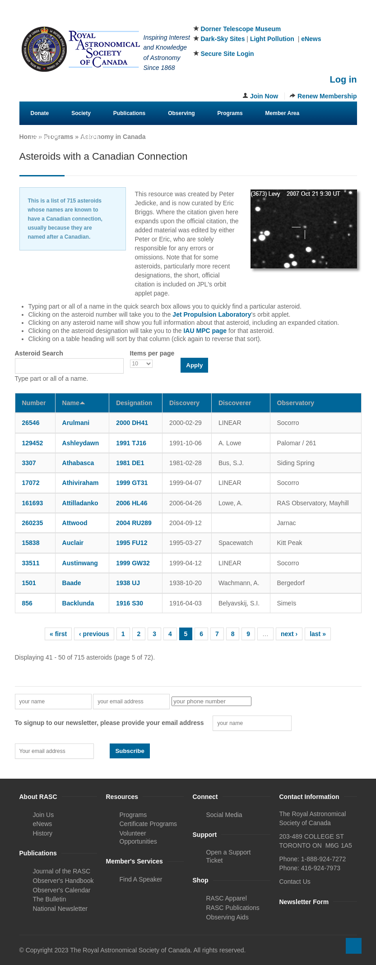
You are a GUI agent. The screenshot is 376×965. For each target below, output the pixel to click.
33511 (31, 563)
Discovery (184, 402)
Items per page (152, 353)
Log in (343, 79)
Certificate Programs (148, 823)
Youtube (350, 17)
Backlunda (78, 603)
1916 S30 (129, 603)
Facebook (306, 17)
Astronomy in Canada (113, 136)
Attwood (75, 522)
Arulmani (76, 422)
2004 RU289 (134, 522)
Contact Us (45, 137)
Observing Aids (227, 917)
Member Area (282, 113)
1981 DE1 (130, 462)
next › (289, 633)
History (43, 833)
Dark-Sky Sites (222, 38)
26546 (31, 422)
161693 (32, 503)
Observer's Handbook (63, 880)
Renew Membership (327, 96)
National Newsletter (60, 908)
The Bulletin (49, 899)
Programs (230, 113)
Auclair (73, 542)
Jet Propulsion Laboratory (211, 314)
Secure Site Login (227, 53)
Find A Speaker (141, 879)
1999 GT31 (132, 482)
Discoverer (234, 402)
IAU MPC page (205, 330)
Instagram (336, 17)
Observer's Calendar (62, 890)
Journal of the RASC (62, 871)
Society (81, 113)
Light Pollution (272, 38)
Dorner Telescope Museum (240, 28)
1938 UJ (128, 582)
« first (58, 633)
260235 (32, 522)
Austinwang (80, 563)
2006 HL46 (131, 503)
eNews (311, 38)
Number (34, 402)
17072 (31, 482)
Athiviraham (80, 482)
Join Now (264, 96)
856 (27, 603)
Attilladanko (80, 503)
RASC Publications (233, 907)
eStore (90, 137)
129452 (32, 443)
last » (318, 633)
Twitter (321, 17)
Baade (71, 582)
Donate (40, 113)
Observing (181, 113)
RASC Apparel (226, 898)
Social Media (224, 814)
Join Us (43, 814)
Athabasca (78, 462)
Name (73, 402)
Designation (134, 402)
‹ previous (94, 633)
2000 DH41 (132, 422)
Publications (129, 113)
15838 (31, 542)
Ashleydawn (80, 443)
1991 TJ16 (131, 443)
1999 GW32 (133, 563)
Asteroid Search (39, 353)
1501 (29, 582)
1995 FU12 (131, 542)
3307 (29, 462)
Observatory (295, 402)
